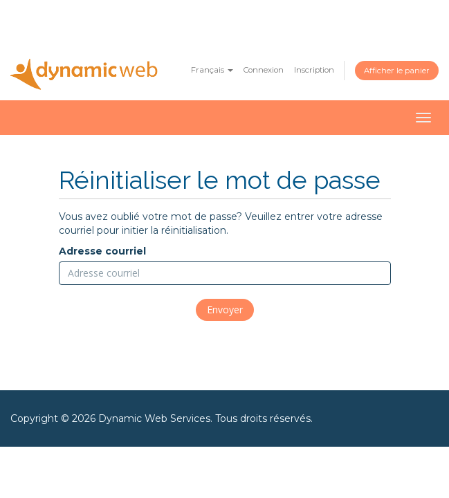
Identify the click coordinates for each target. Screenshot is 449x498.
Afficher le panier (397, 70)
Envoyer (225, 309)
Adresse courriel (102, 251)
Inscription (314, 70)
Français (212, 70)
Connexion (264, 70)
